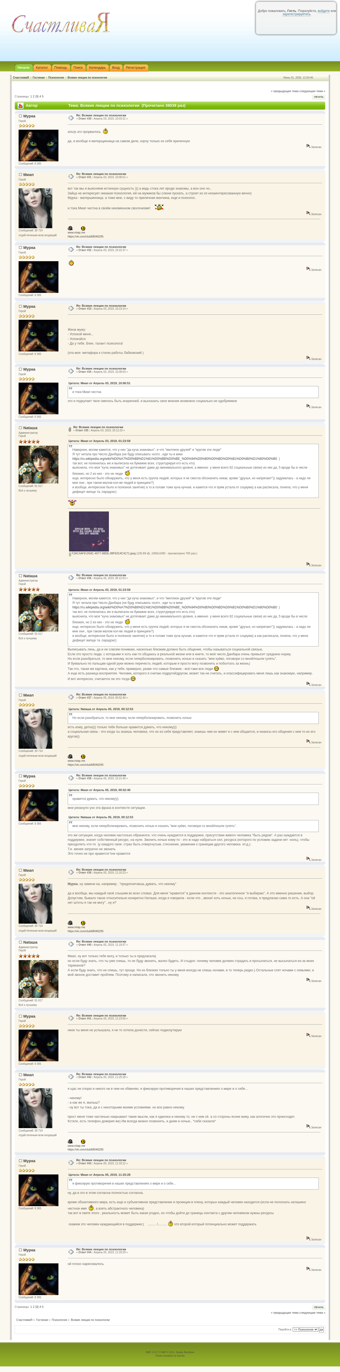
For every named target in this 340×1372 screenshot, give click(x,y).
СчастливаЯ (21, 77)
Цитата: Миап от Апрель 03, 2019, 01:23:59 (99, 441)
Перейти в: (285, 1329)
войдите (324, 11)
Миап (28, 174)
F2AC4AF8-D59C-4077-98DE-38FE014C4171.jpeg (102, 553)
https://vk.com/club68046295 (86, 236)
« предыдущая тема (285, 91)
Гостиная (39, 77)
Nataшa (30, 427)
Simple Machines (185, 1352)
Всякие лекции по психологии (87, 77)
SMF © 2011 (167, 1352)
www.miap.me (76, 232)
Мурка (29, 116)
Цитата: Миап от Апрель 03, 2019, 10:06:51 (99, 383)
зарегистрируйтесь (297, 14)
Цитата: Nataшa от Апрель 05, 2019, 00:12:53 (101, 709)
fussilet (181, 1355)
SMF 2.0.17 (152, 1352)
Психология (56, 77)
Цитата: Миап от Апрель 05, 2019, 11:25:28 (99, 1174)
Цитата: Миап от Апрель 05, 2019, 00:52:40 (99, 790)
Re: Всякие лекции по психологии (101, 115)
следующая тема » (312, 91)
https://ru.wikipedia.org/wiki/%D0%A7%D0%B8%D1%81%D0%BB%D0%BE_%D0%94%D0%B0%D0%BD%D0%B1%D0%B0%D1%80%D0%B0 (174, 459)
